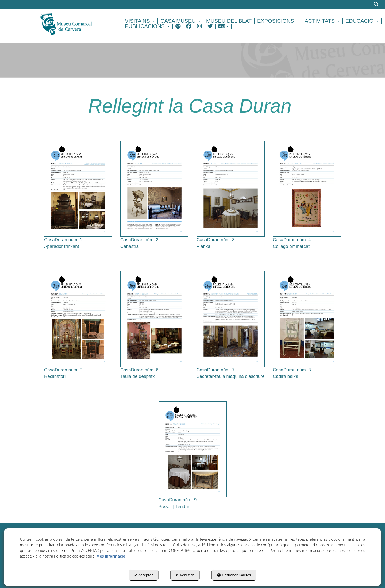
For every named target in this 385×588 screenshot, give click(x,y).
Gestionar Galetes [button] (234, 574)
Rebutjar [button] (185, 574)
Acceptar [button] (143, 574)
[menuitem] (141, 21)
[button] (75, 23)
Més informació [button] (110, 556)
